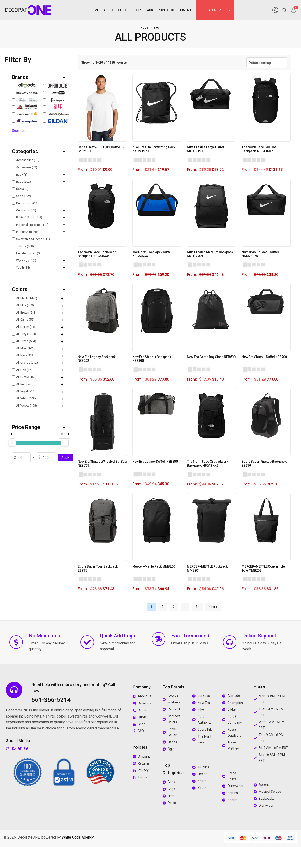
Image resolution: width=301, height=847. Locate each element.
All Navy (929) (23, 355)
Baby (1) (19, 174)
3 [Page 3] (174, 607)
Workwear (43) (24, 260)
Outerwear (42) (24, 210)
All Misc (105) (23, 348)
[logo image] (28, 9)
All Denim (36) (23, 327)
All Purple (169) (24, 377)
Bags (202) (21, 181)
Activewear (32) (24, 167)
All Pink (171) (23, 370)
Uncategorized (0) (26, 253)
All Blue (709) (23, 305)
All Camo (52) (23, 319)
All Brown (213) (24, 312)
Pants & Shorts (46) (27, 217)
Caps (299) (21, 196)
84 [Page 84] (197, 607)
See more (19, 131)
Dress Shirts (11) (25, 203)
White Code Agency (78, 837)
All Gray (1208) (24, 334)
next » (213, 607)
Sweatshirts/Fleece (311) (31, 239)
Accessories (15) (25, 160)
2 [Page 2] (162, 607)
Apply (65, 457)
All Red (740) (22, 384)
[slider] (12, 443)
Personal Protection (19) (30, 224)
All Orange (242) (25, 362)
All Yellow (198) (24, 405)
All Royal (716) (24, 391)
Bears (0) (20, 189)
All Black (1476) (24, 298)
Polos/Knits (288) (26, 231)
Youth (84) (21, 267)
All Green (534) (24, 341)
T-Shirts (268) (23, 246)
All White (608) (24, 398)
